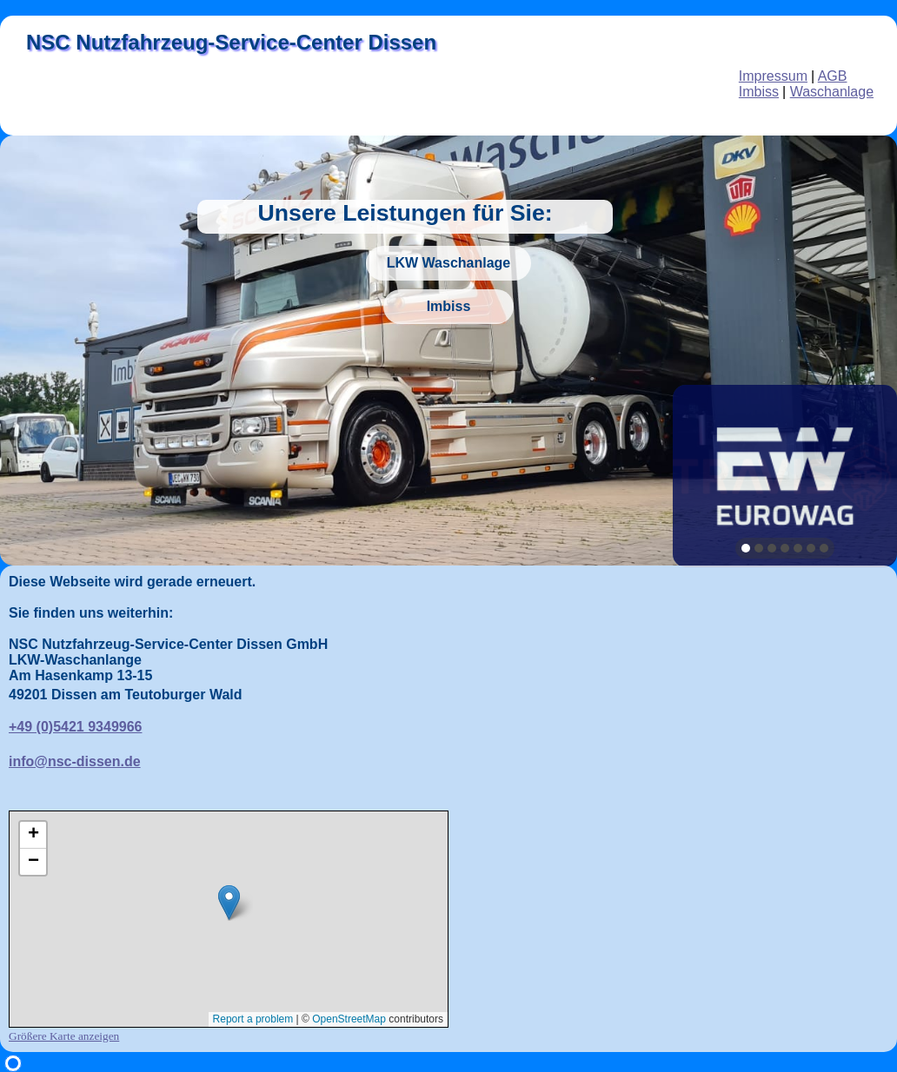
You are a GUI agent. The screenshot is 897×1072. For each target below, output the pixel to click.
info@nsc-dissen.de (75, 761)
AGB (832, 76)
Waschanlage (832, 91)
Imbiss (759, 91)
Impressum (773, 76)
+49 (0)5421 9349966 (75, 726)
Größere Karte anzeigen (64, 1035)
